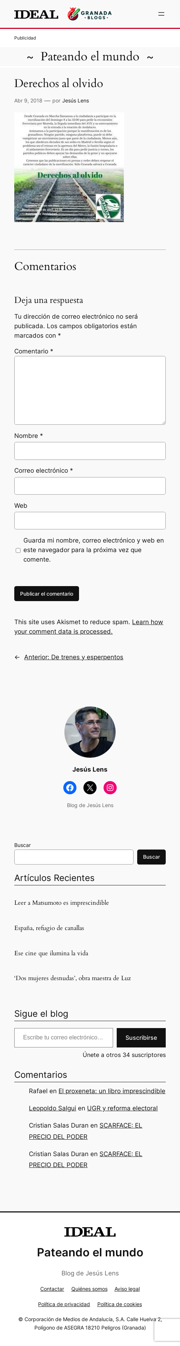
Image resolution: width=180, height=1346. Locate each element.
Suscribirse (141, 1037)
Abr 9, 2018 (28, 100)
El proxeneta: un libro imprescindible (112, 1091)
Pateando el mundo (90, 56)
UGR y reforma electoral (122, 1108)
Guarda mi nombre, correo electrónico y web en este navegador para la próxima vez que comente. (93, 550)
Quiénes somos (89, 1289)
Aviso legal (127, 1289)
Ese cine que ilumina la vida (51, 953)
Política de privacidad (64, 1304)
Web (20, 505)
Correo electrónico (43, 470)
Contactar (52, 1289)
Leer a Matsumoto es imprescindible (61, 903)
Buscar (22, 845)
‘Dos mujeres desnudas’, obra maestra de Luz (72, 978)
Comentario (33, 351)
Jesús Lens (75, 100)
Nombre (28, 435)
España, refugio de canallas (49, 928)
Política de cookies (119, 1304)
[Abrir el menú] (161, 14)
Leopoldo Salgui (52, 1108)
